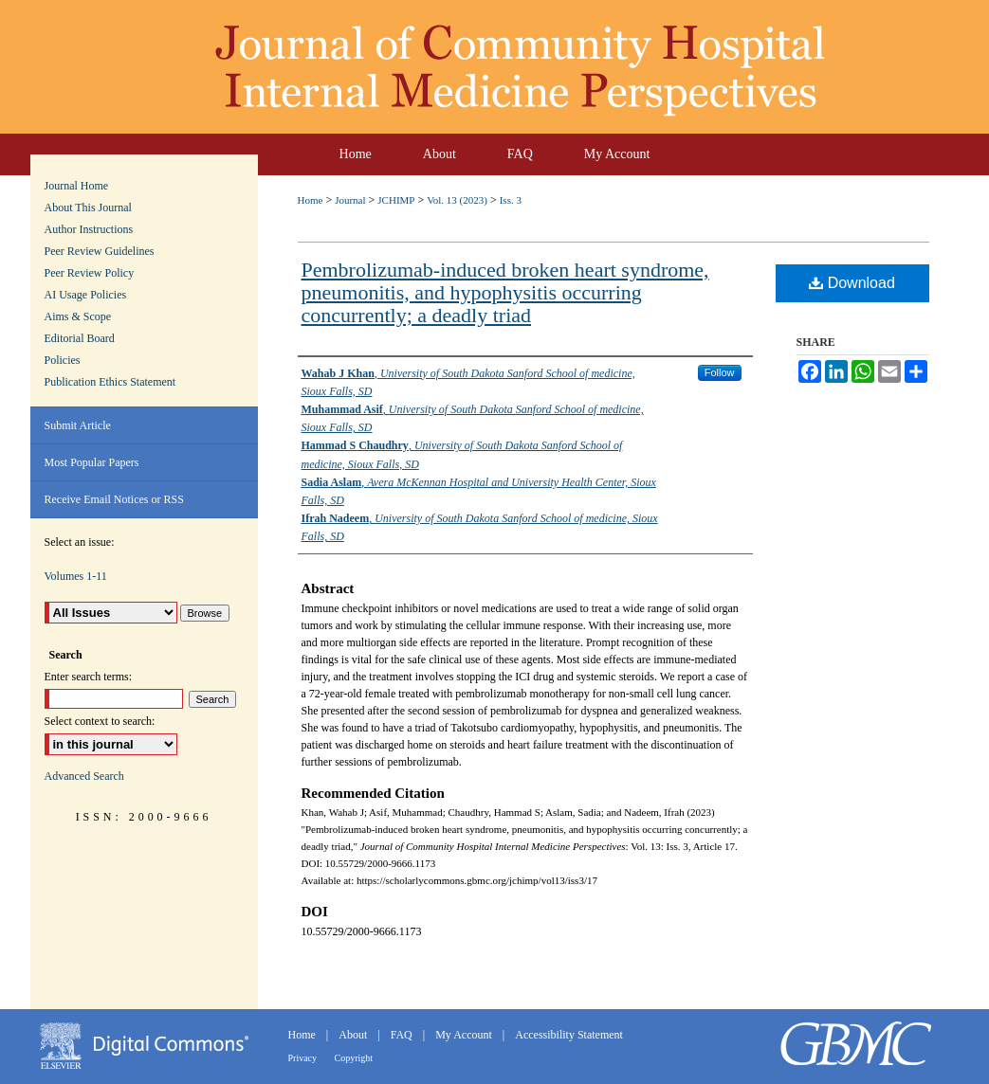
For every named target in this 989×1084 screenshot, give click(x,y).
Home (310, 200)
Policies (63, 360)
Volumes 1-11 (76, 576)
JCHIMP (395, 200)
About (354, 1034)
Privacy (304, 1058)
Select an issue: (80, 542)
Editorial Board (80, 338)
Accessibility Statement (569, 1034)
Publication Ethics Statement (110, 381)
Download (852, 283)
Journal (350, 200)
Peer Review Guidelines (100, 251)
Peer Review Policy (90, 273)
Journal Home (77, 185)
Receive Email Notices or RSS (114, 499)
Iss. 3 (511, 200)
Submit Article (78, 425)
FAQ (403, 1034)
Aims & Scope (78, 316)
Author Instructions (89, 229)
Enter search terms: (89, 676)
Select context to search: (100, 721)
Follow (720, 372)
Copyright (354, 1058)
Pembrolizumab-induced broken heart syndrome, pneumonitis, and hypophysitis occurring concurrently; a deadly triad (505, 292)
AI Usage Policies (86, 294)
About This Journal (88, 207)
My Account (465, 1034)
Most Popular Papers (92, 462)
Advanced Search (84, 776)
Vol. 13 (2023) (457, 200)
